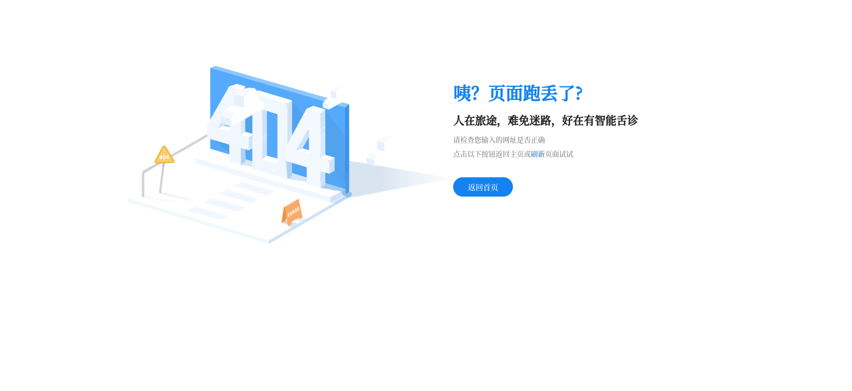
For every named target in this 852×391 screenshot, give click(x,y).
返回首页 (483, 186)
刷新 (538, 153)
